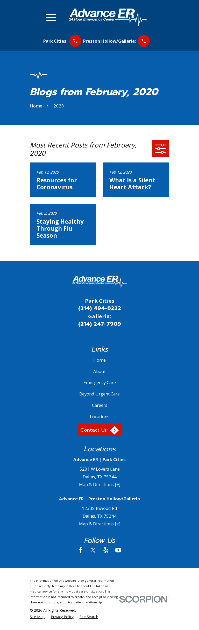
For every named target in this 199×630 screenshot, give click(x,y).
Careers (99, 405)
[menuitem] (37, 616)
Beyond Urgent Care (99, 394)
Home (99, 360)
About (99, 371)
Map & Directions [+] (99, 484)
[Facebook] (81, 550)
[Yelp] (106, 550)
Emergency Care (99, 382)
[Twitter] (93, 550)
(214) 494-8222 (99, 308)
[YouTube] (118, 550)
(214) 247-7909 (99, 324)
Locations (99, 416)
